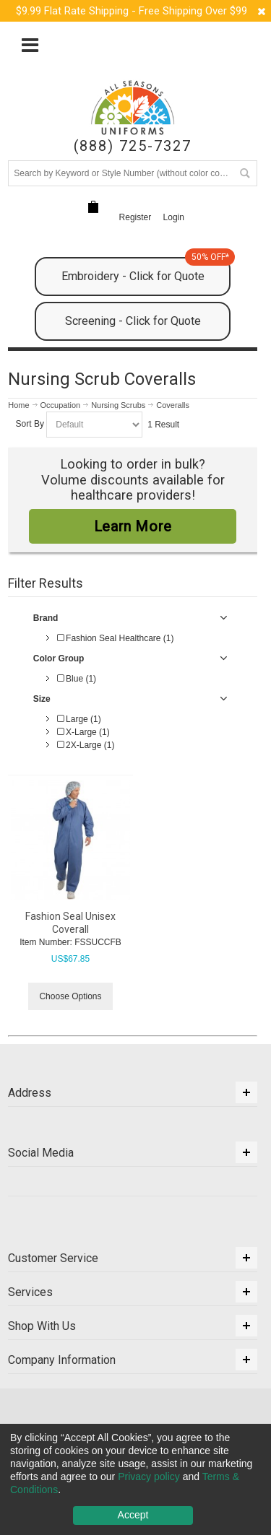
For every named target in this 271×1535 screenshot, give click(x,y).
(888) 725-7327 (133, 146)
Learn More (133, 526)
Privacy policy (149, 1476)
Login (173, 217)
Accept (133, 1515)
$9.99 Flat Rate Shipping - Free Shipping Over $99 (131, 10)
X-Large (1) (83, 732)
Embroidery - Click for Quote (146, 270)
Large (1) (79, 719)
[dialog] (135, 1479)
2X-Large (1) (86, 745)
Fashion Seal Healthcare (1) (115, 638)
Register (135, 217)
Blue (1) (76, 679)
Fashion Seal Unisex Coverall (70, 922)
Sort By (30, 424)
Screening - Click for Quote (133, 321)
